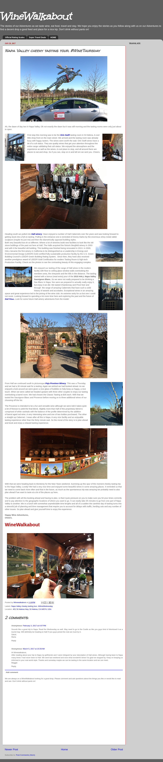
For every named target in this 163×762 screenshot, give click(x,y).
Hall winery (36, 234)
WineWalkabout (35, 16)
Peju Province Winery (55, 383)
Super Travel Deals (37, 37)
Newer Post (11, 749)
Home (64, 749)
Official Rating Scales (15, 37)
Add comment (12, 672)
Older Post (117, 749)
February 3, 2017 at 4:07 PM (34, 626)
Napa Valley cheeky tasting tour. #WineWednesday (32, 606)
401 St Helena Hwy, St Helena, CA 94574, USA (32, 609)
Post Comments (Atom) (25, 755)
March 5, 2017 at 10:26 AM (34, 649)
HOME (53, 37)
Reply (13, 641)
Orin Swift (65, 135)
